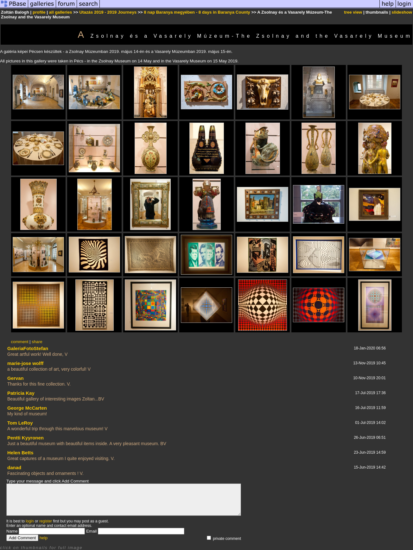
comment (20, 341)
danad (14, 467)
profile (39, 12)
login (30, 521)
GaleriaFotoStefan (27, 348)
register (45, 521)
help (44, 537)
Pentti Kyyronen (25, 437)
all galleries (60, 12)
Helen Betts (20, 452)
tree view (353, 12)
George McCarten (27, 408)
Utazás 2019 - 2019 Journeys (108, 12)
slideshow (402, 12)
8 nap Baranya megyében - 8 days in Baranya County (197, 12)
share (37, 341)
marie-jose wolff (25, 363)
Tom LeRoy (20, 422)
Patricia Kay (21, 393)
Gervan (15, 378)
